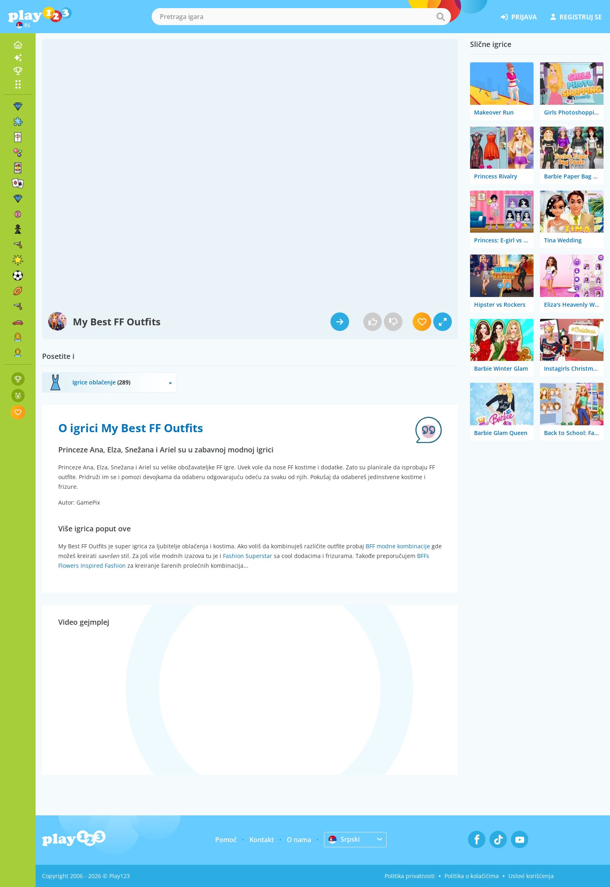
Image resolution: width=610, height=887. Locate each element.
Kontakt (262, 839)
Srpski (344, 839)
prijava (519, 17)
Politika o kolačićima (472, 876)
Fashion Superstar (247, 556)
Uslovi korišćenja (531, 876)
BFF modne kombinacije (398, 546)
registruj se (576, 17)
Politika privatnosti (410, 876)
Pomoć (226, 839)
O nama (299, 839)
